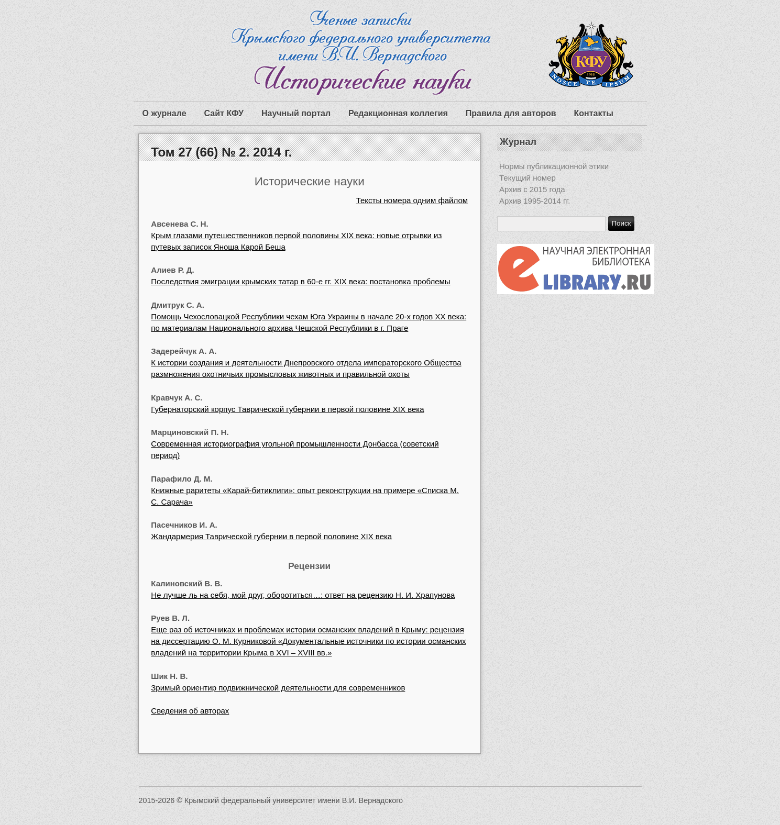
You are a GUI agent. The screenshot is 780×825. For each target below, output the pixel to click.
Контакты (593, 113)
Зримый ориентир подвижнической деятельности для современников (278, 687)
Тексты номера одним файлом (412, 200)
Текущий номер (527, 177)
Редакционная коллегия (398, 113)
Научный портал (296, 113)
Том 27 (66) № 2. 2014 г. (221, 152)
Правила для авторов (511, 113)
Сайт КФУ (224, 113)
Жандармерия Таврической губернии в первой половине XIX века (271, 536)
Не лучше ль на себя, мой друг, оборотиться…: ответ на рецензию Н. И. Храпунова (303, 594)
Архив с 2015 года (532, 189)
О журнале (164, 113)
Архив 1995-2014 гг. (534, 200)
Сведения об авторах (190, 710)
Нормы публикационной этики (554, 166)
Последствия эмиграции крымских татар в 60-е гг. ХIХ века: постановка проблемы (300, 281)
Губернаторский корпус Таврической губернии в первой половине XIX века (287, 409)
